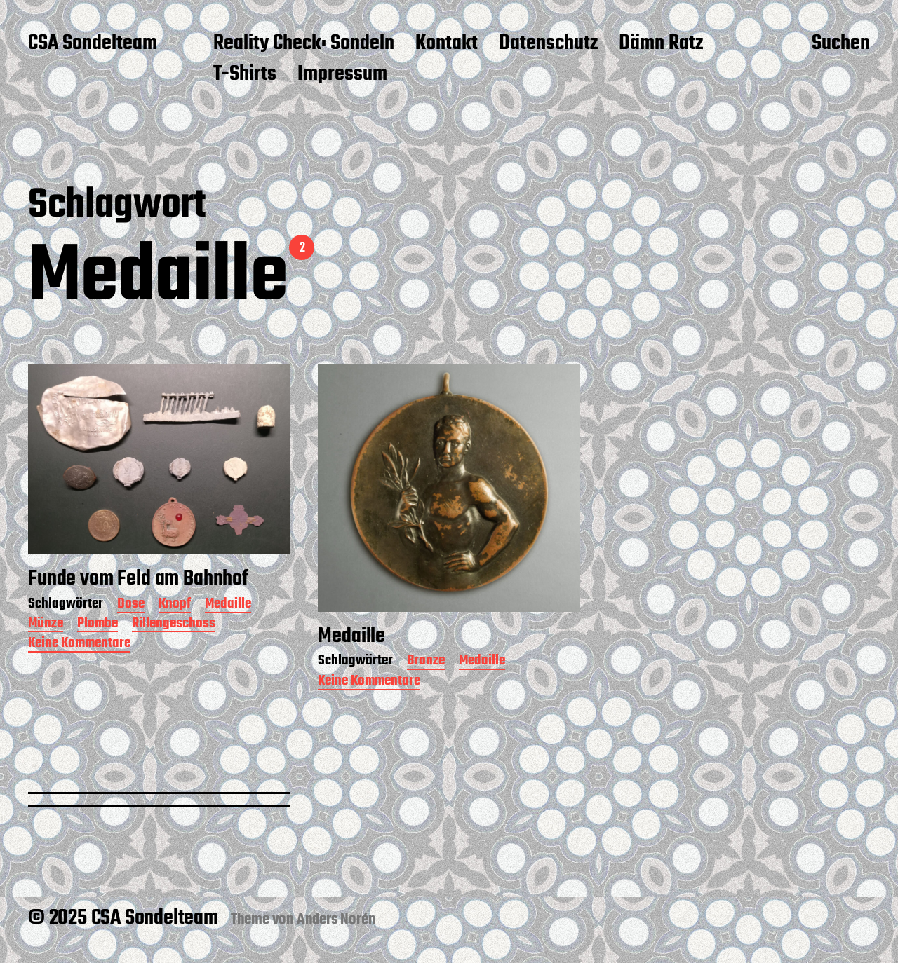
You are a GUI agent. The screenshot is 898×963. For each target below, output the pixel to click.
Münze (45, 625)
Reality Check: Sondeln (303, 44)
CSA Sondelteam (92, 44)
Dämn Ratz (661, 44)
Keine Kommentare (79, 644)
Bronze (426, 662)
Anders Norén (336, 919)
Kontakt (446, 44)
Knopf (175, 605)
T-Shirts (244, 75)
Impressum (342, 75)
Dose (131, 605)
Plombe (97, 625)
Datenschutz (548, 44)
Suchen (841, 44)
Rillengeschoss (173, 625)
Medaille (228, 605)
